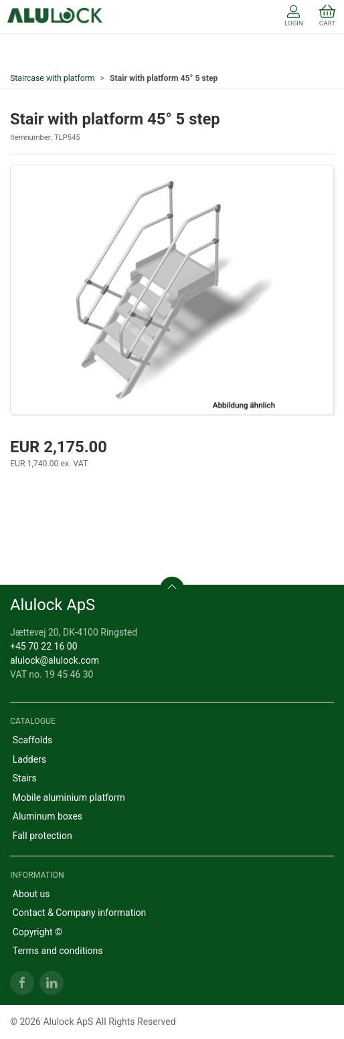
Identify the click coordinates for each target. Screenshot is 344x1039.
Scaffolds (33, 740)
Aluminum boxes (47, 816)
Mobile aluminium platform (69, 797)
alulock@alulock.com (54, 660)
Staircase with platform (52, 78)
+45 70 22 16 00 (44, 646)
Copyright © (37, 932)
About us (31, 893)
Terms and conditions (58, 950)
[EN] (55, 16)
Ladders (29, 759)
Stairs (25, 778)
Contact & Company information (80, 912)
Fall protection (42, 835)
